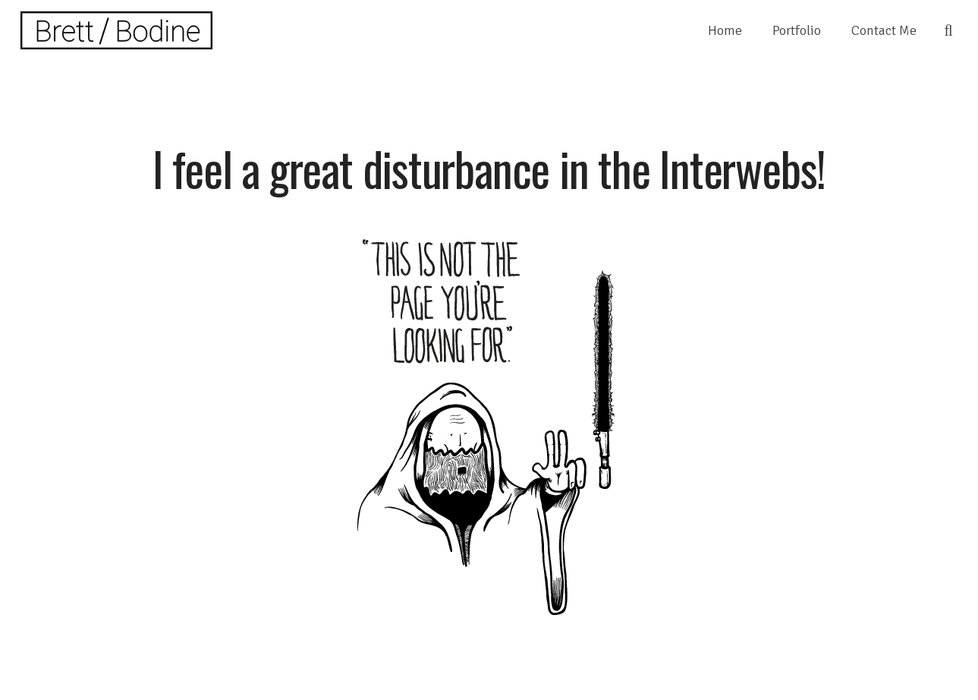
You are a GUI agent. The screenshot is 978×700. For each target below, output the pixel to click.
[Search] (948, 30)
